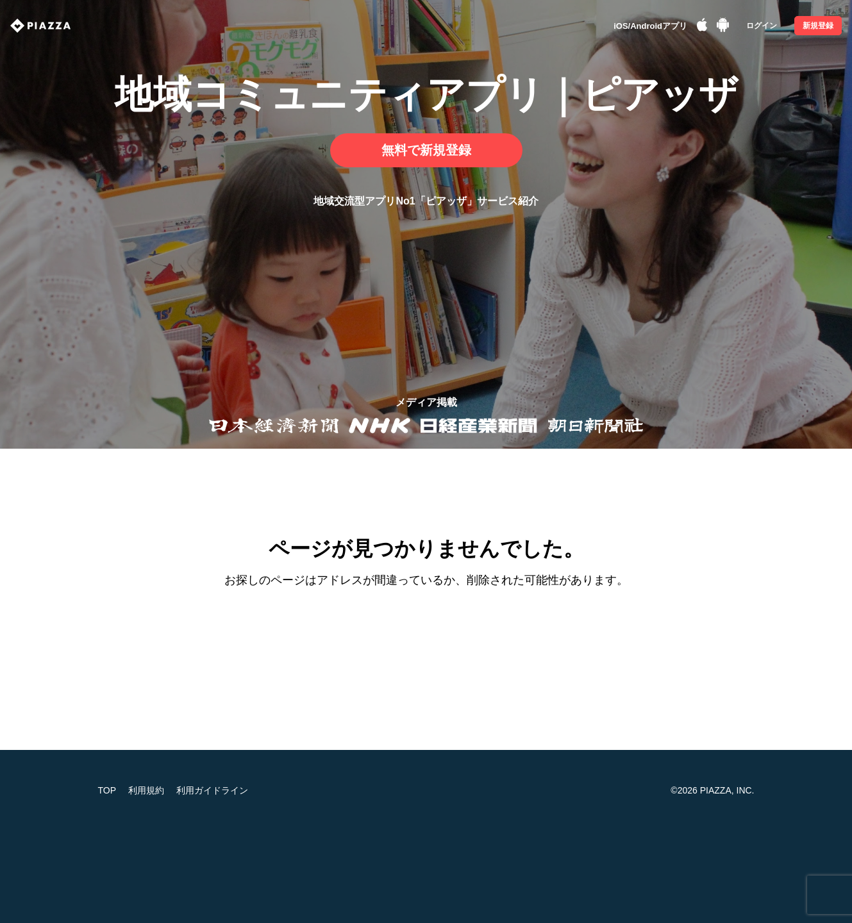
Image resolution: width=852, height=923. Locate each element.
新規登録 (818, 25)
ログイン (761, 25)
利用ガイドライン (212, 790)
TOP (107, 790)
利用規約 (146, 790)
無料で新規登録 (426, 150)
